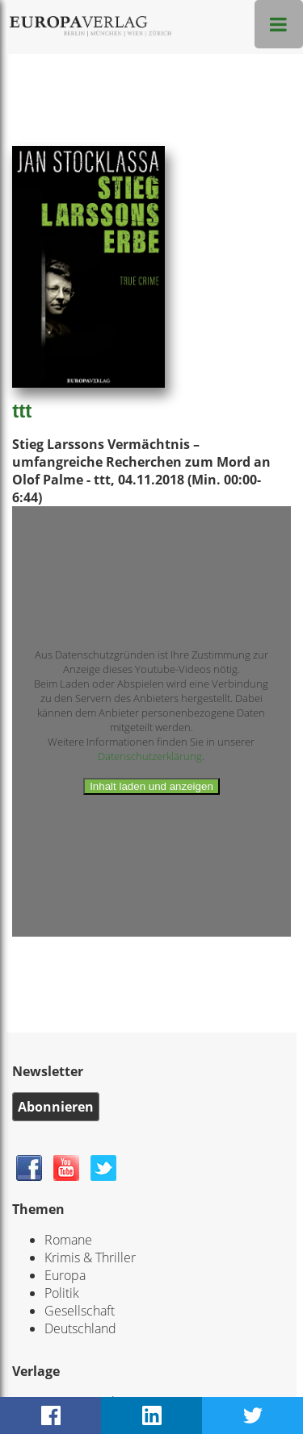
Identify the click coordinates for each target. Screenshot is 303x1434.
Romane (68, 1240)
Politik (61, 1293)
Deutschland (80, 1328)
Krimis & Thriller (90, 1257)
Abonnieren (56, 1107)
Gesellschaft (79, 1311)
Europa (65, 1275)
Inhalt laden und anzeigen (151, 786)
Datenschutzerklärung (150, 756)
